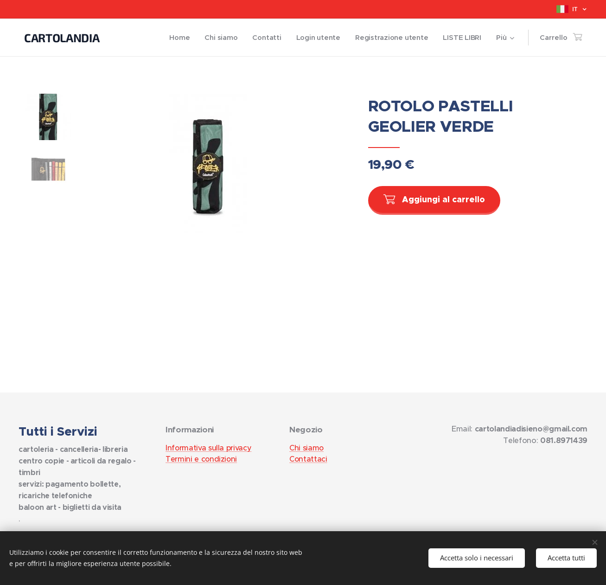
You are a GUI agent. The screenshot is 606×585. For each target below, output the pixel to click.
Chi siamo (306, 447)
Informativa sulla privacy (208, 447)
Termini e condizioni (201, 458)
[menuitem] (175, 37)
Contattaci (308, 458)
